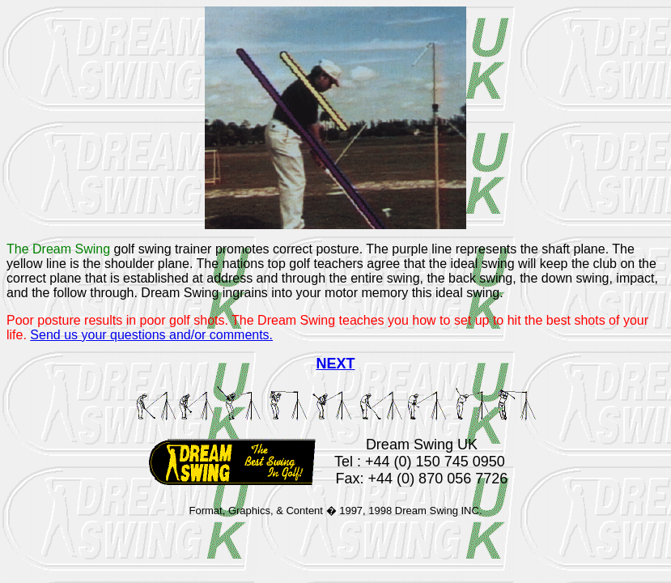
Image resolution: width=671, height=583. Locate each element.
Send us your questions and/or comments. (151, 335)
